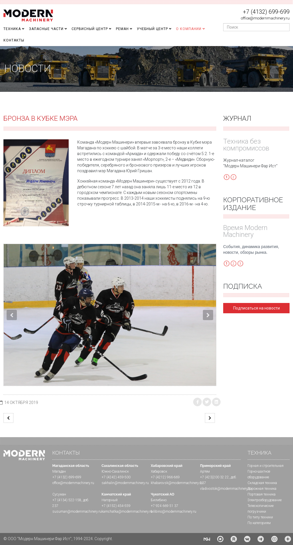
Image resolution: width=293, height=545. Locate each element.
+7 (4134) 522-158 (66, 500)
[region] (146, 69)
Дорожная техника (262, 489)
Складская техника (262, 483)
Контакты (13, 40)
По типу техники (260, 517)
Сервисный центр (90, 29)
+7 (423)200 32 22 (214, 477)
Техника (12, 29)
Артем (205, 471)
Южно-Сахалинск (115, 471)
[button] (12, 315)
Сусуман (59, 494)
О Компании (188, 29)
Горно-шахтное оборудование (259, 474)
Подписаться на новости (256, 308)
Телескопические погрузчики (261, 509)
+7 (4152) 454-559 (116, 506)
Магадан (59, 471)
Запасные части (46, 29)
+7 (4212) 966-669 (165, 477)
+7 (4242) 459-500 (116, 477)
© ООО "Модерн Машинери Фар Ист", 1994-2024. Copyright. (58, 538)
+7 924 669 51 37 (164, 506)
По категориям (259, 523)
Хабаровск (159, 471)
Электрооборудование (265, 500)
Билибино (159, 500)
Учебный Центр (152, 29)
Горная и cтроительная (266, 466)
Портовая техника (262, 494)
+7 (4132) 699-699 (266, 11)
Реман (122, 29)
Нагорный (110, 500)
